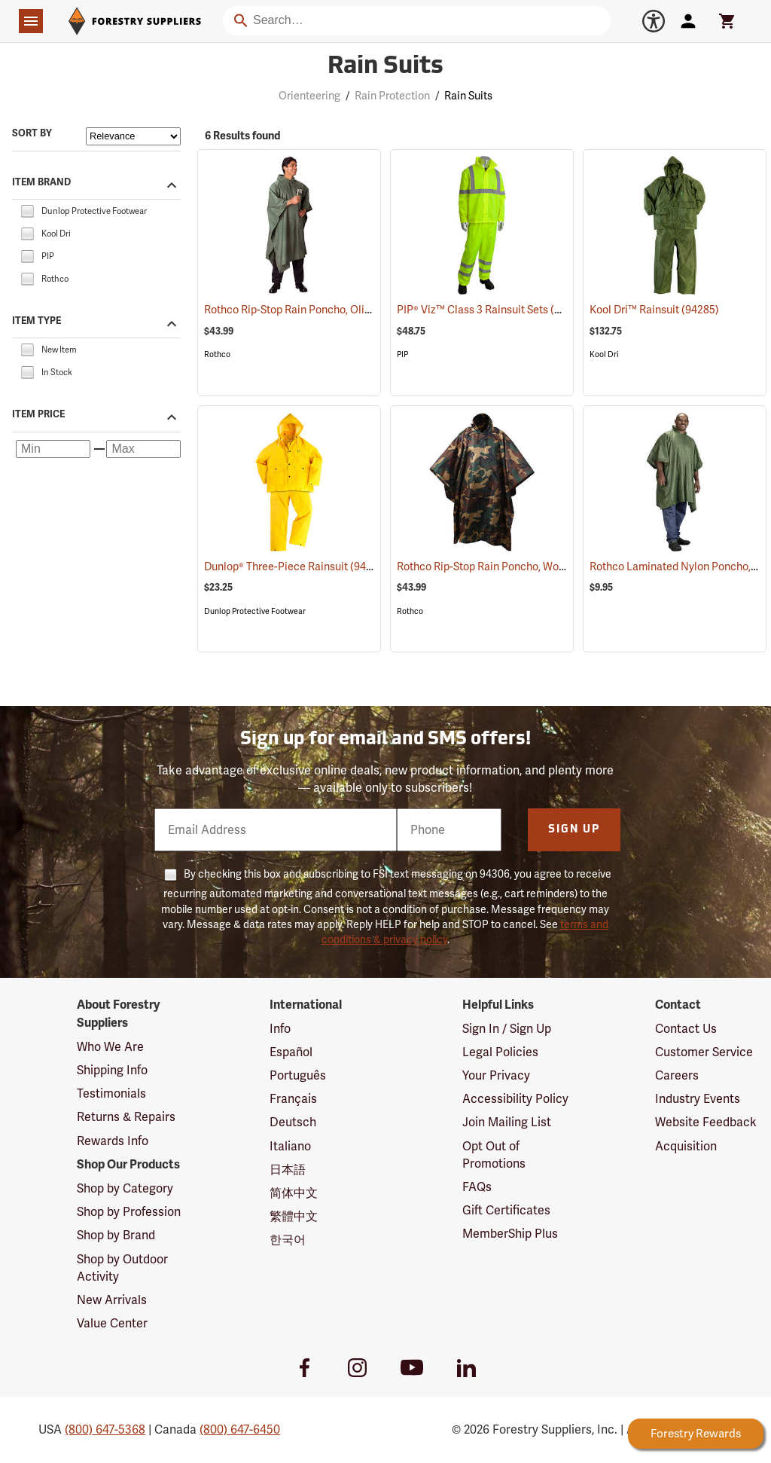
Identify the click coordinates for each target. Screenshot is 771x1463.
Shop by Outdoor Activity (122, 1267)
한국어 (288, 1240)
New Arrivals (112, 1300)
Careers (677, 1075)
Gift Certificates (506, 1210)
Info (280, 1029)
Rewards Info (112, 1141)
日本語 (288, 1169)
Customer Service (704, 1052)
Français (293, 1099)
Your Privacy (496, 1075)
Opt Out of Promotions (494, 1154)
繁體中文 (294, 1216)
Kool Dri (604, 354)
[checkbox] (27, 210)
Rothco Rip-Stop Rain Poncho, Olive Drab (322, 309)
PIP (402, 354)
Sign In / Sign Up (506, 1029)
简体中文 (294, 1193)
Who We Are (110, 1047)
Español (291, 1052)
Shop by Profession (129, 1212)
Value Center (112, 1323)
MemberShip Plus (510, 1234)
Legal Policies (500, 1052)
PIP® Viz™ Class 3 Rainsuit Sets (492, 309)
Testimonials (111, 1093)
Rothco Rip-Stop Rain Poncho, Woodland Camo (529, 566)
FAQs (477, 1187)
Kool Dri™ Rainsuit (654, 309)
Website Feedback (706, 1122)
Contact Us (686, 1029)
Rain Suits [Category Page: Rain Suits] (385, 67)
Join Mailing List (506, 1122)
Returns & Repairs (126, 1117)
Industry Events (697, 1099)
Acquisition (686, 1146)
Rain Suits (468, 95)
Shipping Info (112, 1070)
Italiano (290, 1146)
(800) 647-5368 (105, 1429)
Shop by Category (125, 1188)
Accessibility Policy (515, 1099)
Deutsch (293, 1122)
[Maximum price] (143, 449)
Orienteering (309, 95)
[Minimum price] (53, 449)
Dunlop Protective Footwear (255, 611)
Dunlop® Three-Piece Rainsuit (295, 566)
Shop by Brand (116, 1235)
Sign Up (574, 829)
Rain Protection (392, 95)
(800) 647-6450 (240, 1429)
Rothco (217, 354)
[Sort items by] (133, 136)
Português (298, 1075)
